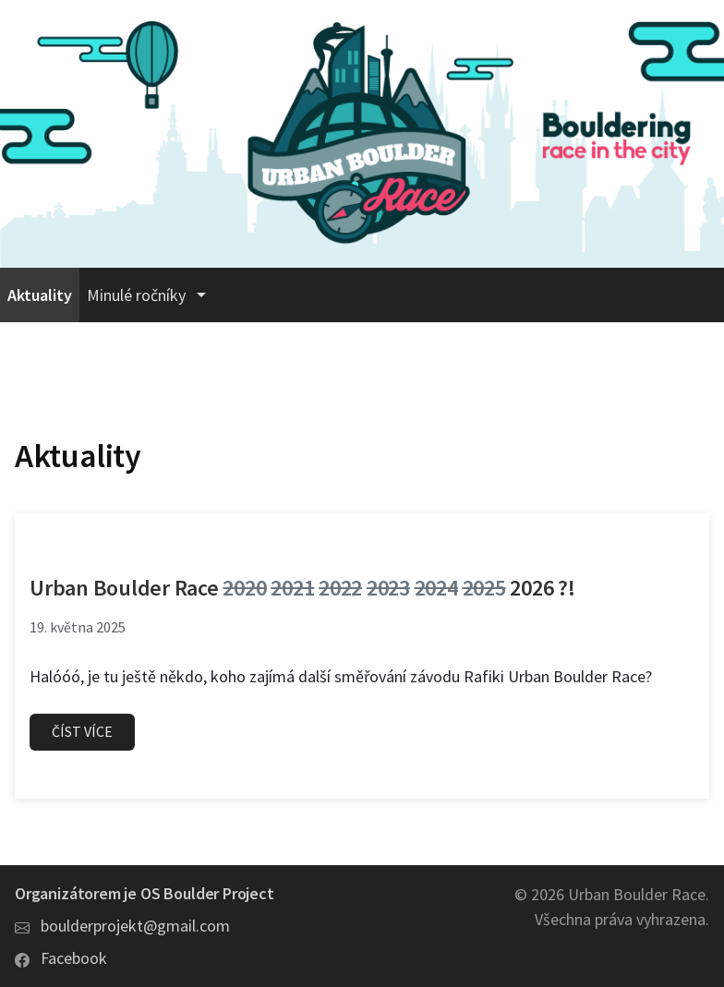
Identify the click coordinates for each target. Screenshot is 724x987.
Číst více (82, 731)
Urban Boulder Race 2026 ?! (302, 587)
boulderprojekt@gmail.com (135, 925)
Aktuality (39, 295)
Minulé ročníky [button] (138, 295)
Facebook (74, 958)
